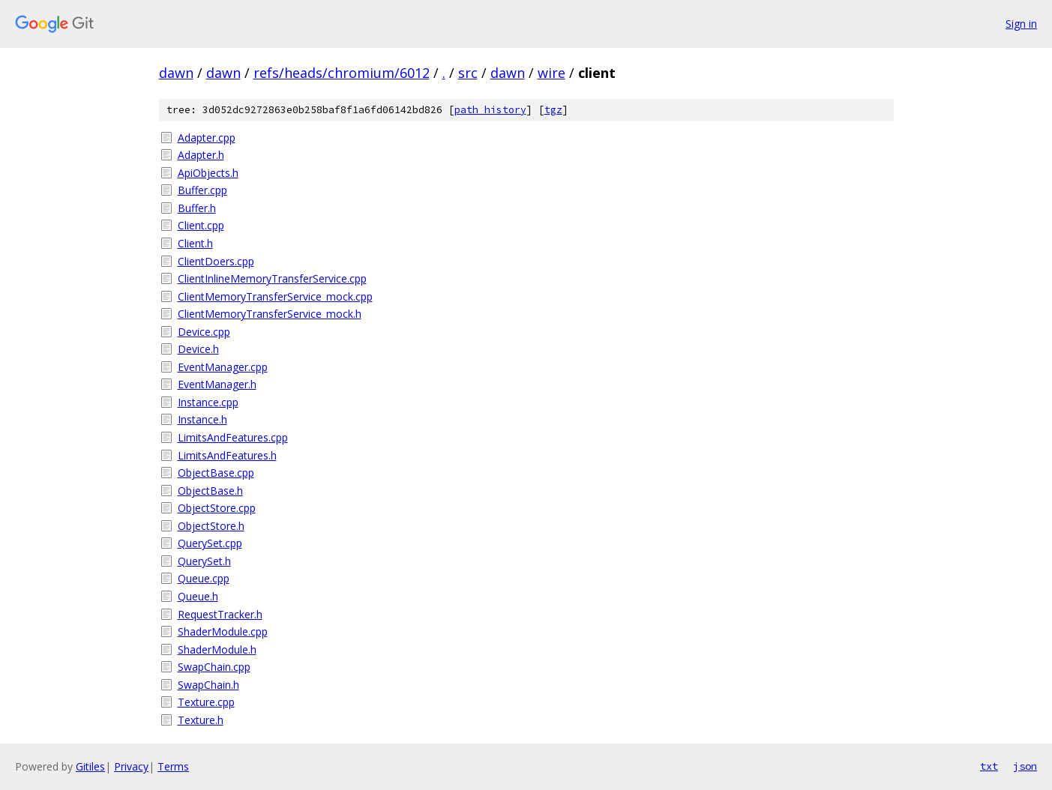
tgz (553, 109)
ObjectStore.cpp (217, 508)
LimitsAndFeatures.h (227, 455)
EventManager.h (217, 384)
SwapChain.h (208, 685)
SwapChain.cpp (214, 667)
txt (989, 766)
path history (490, 109)
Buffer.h (197, 208)
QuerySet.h (204, 561)
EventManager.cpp (223, 367)
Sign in (1021, 23)
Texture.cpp (206, 702)
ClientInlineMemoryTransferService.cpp (272, 278)
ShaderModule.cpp (223, 631)
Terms (173, 766)
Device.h (198, 349)
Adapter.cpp (206, 137)
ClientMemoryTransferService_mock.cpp (275, 296)
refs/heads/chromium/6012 (341, 73)
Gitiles (90, 766)
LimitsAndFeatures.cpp (233, 437)
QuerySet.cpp (210, 543)
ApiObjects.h (208, 173)
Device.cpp (204, 332)
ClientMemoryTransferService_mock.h (269, 314)
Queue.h (198, 596)
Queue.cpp (203, 578)
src (468, 73)
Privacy (131, 766)
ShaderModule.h (217, 649)
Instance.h (202, 419)
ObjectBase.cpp (216, 472)
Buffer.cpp (202, 190)
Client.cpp (201, 225)
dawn (176, 73)
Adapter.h (201, 155)
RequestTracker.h (220, 614)
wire (551, 73)
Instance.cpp (208, 402)
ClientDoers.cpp (216, 261)
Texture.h (200, 720)
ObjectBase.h (210, 490)
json (1025, 766)
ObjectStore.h (211, 526)
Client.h (195, 243)
